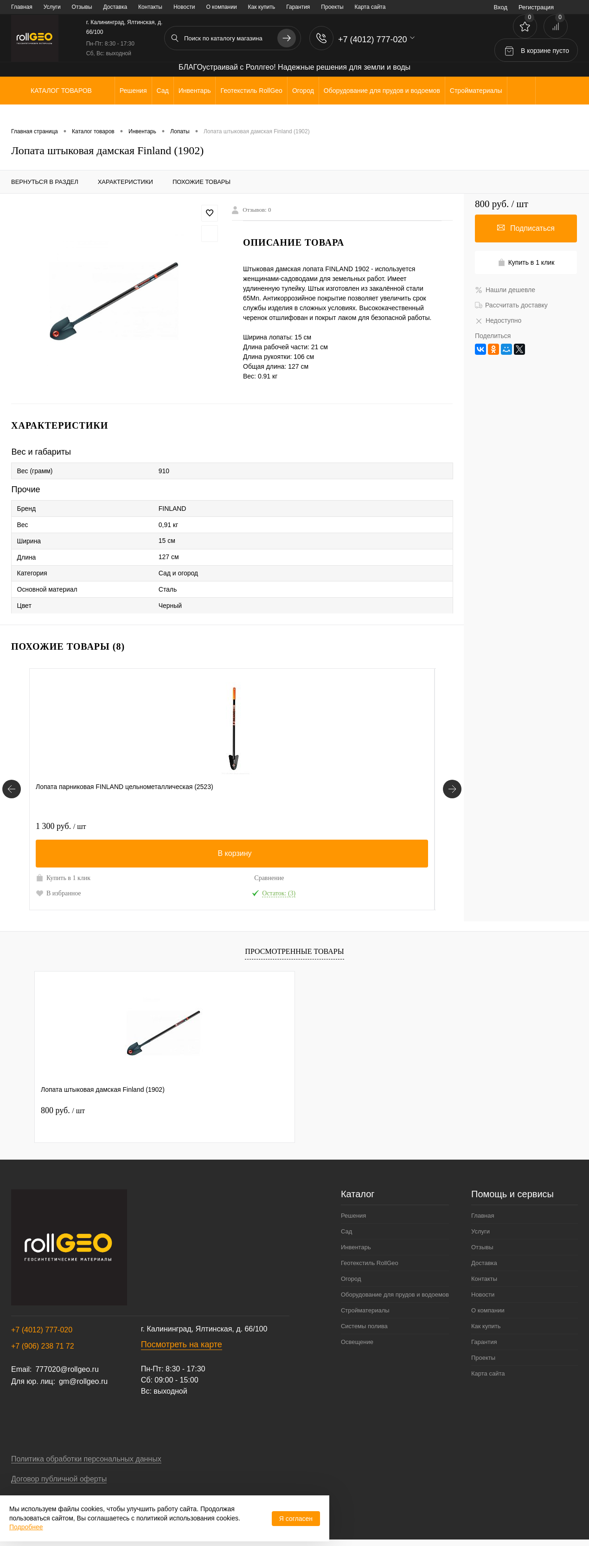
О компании (221, 7)
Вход (500, 7)
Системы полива (364, 1326)
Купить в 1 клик (63, 877)
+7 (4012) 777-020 (41, 1330)
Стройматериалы (365, 1310)
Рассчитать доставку (511, 305)
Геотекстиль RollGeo (369, 1262)
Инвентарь (356, 1247)
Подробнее (26, 1527)
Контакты (150, 7)
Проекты (332, 7)
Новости (184, 7)
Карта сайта (370, 7)
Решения (353, 1215)
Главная (21, 7)
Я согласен (296, 1518)
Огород (351, 1278)
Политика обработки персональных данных (86, 1459)
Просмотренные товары (294, 951)
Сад (346, 1231)
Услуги (52, 7)
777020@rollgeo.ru (66, 1369)
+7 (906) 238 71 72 (42, 1346)
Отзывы (82, 7)
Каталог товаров (60, 90)
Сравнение (120, 877)
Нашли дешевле (505, 290)
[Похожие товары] (11, 789)
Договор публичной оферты (59, 1479)
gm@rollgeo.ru (83, 1381)
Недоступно (498, 320)
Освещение (357, 1341)
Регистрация (536, 7)
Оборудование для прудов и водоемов (395, 1294)
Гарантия (298, 7)
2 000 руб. (331, 826)
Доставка (115, 7)
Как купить (261, 7)
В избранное (58, 893)
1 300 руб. (61, 826)
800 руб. (63, 1110)
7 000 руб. (196, 826)
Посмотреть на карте (181, 1344)
